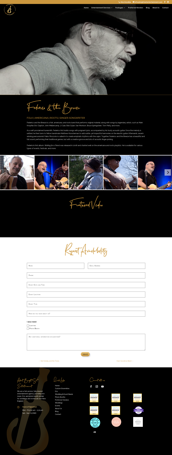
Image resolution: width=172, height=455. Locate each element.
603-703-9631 (125, 2)
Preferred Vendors (135, 8)
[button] (168, 172)
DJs (56, 391)
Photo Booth (33, 329)
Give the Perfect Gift (27, 420)
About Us (155, 8)
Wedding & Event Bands (64, 394)
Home (86, 8)
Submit (85, 354)
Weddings (59, 403)
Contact (165, 8)
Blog (148, 8)
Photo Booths (60, 397)
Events (57, 406)
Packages (119, 8)
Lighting (31, 326)
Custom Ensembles (62, 388)
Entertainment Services (100, 8)
